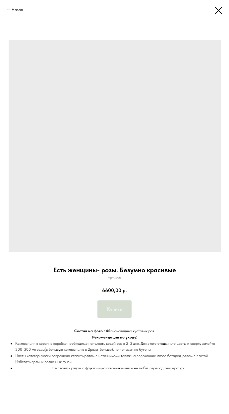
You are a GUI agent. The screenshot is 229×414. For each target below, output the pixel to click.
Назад (17, 9)
